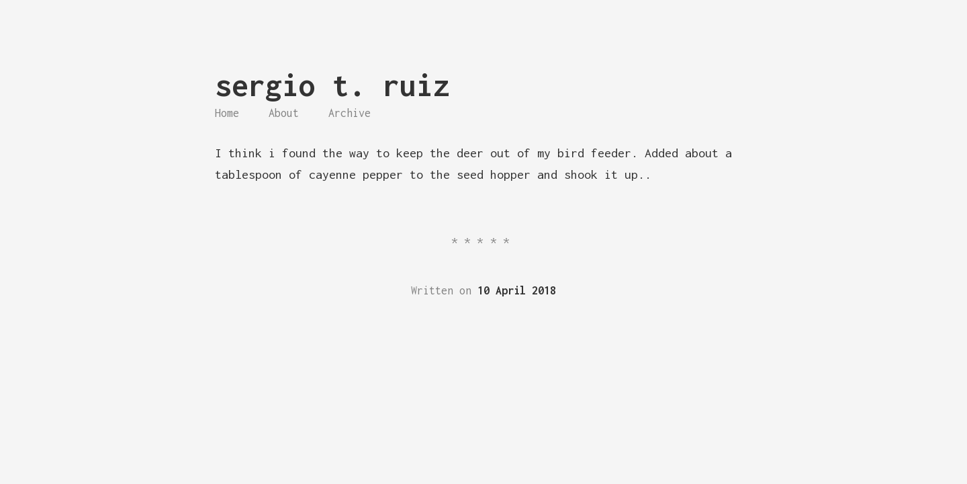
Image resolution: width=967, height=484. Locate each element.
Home (227, 113)
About (284, 113)
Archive (349, 113)
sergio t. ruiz (332, 85)
